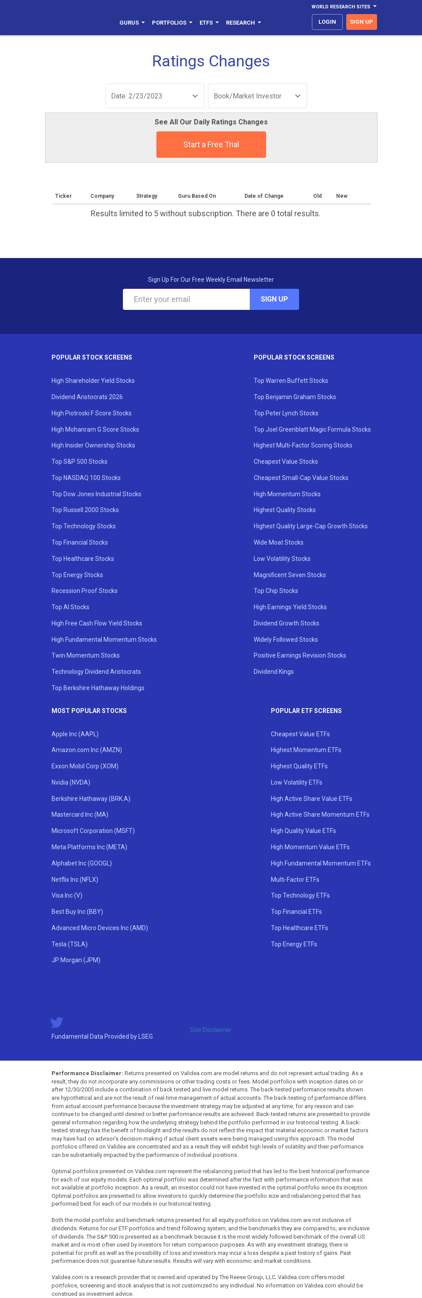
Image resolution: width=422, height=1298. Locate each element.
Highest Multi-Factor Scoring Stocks (303, 445)
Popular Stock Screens (92, 357)
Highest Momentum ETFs (306, 749)
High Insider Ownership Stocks (93, 445)
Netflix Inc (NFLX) (75, 879)
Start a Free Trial (211, 144)
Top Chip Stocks (276, 590)
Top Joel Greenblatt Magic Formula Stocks (312, 429)
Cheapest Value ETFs (300, 734)
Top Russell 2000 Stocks (85, 509)
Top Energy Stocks (77, 574)
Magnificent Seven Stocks (290, 574)
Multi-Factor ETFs (295, 879)
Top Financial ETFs (296, 911)
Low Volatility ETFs (296, 782)
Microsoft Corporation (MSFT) (93, 830)
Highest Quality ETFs (299, 766)
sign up (361, 21)
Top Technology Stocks (84, 526)
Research (243, 22)
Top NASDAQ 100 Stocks (86, 477)
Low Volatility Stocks (282, 558)
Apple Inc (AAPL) (75, 734)
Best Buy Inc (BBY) (77, 911)
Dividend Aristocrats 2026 (87, 396)
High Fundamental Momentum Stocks (104, 639)
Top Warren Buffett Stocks (291, 380)
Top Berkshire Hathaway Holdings (98, 687)
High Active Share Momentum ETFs (320, 814)
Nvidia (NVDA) (71, 782)
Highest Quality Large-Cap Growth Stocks (311, 526)
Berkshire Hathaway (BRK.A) (91, 798)
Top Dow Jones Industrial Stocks (96, 494)
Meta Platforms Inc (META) (89, 847)
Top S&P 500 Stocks (79, 461)
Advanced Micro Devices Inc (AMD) (100, 927)
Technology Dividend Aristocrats (96, 671)
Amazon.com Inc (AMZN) (87, 749)
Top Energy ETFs (294, 944)
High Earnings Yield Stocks (290, 607)
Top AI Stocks (70, 607)
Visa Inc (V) (67, 895)
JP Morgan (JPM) (76, 960)
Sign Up (274, 299)
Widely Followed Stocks (286, 639)
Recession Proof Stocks (85, 590)
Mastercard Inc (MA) (80, 814)
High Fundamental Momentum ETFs (321, 863)
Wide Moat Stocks (279, 542)
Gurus (132, 22)
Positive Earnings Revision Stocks (300, 655)
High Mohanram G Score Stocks (95, 429)
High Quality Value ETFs (303, 830)
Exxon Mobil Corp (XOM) (85, 766)
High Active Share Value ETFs (311, 798)
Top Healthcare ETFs (299, 927)
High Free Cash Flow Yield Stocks (97, 623)
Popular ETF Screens (306, 710)
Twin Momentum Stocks (86, 655)
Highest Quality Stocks (285, 509)
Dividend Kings (274, 671)
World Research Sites (344, 7)
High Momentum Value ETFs (310, 847)
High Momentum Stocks (287, 494)
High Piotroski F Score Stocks (92, 413)
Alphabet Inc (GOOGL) (82, 863)
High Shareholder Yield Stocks (93, 380)
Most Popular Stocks (89, 710)
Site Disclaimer (211, 1029)
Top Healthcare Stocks (83, 558)
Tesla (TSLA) (70, 944)
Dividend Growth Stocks (286, 623)
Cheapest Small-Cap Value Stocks (301, 477)
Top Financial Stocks (80, 542)
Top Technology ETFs (300, 895)
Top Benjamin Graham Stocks (295, 396)
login (327, 21)
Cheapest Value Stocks (286, 461)
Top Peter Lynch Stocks (286, 413)
